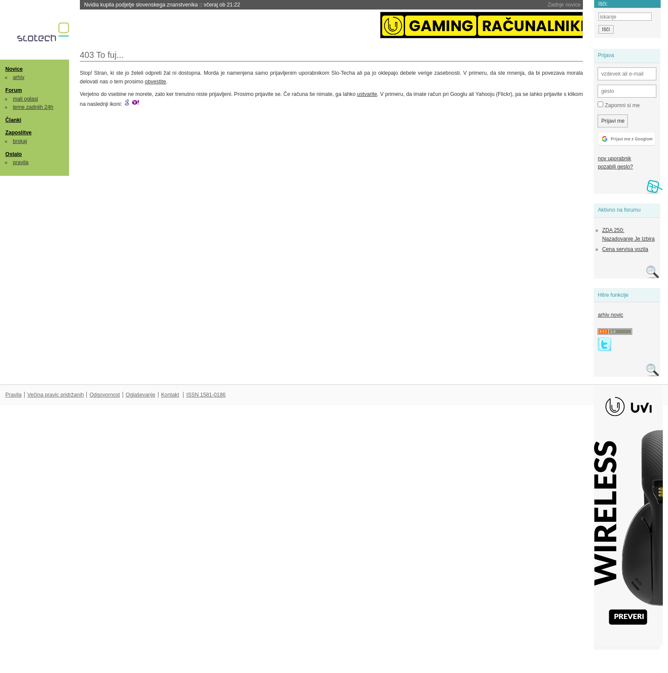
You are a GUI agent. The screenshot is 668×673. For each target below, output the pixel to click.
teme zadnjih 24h (33, 107)
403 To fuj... (102, 55)
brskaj (20, 141)
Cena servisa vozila (625, 249)
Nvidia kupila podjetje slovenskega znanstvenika (162, 5)
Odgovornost (104, 395)
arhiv (19, 77)
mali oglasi (25, 99)
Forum (13, 90)
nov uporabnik (614, 159)
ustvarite (367, 94)
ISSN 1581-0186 (205, 395)
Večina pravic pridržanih (55, 395)
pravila (20, 162)
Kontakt (170, 395)
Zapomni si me (619, 105)
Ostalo (13, 154)
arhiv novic (610, 315)
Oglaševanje (140, 395)
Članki (13, 120)
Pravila (13, 395)
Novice (13, 69)
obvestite (155, 82)
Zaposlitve (18, 133)
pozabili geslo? (615, 167)
